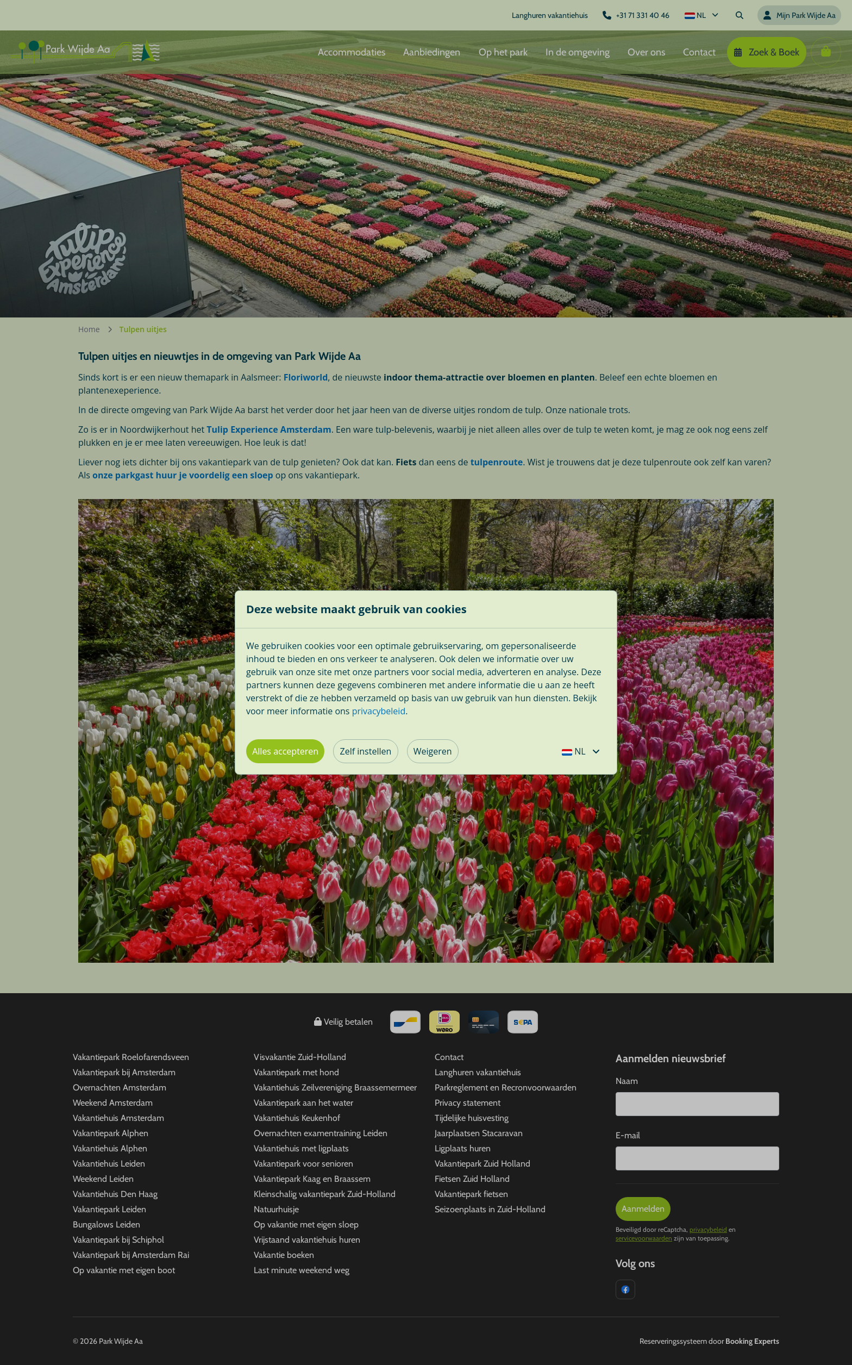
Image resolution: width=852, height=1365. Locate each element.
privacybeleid (379, 711)
